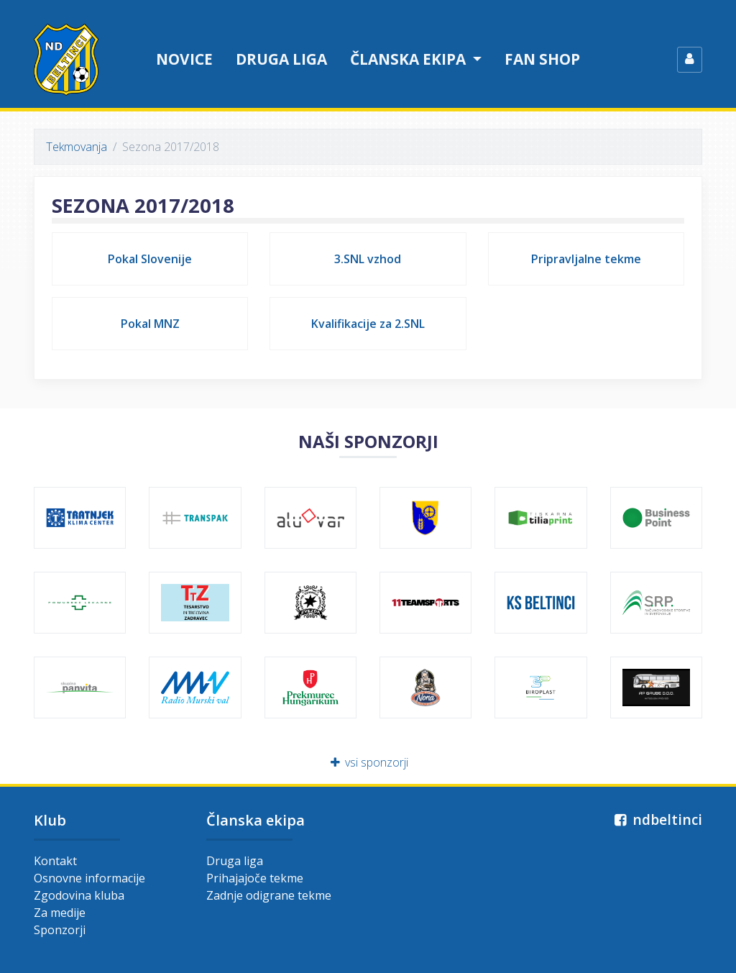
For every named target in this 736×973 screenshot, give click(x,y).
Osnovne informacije (89, 878)
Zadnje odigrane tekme (268, 895)
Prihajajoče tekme (254, 878)
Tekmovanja (76, 147)
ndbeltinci (656, 819)
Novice (184, 59)
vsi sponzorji (368, 762)
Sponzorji (60, 930)
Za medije (60, 913)
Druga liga (281, 59)
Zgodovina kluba (79, 895)
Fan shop (542, 59)
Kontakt (55, 861)
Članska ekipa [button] (409, 59)
